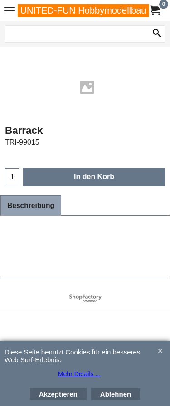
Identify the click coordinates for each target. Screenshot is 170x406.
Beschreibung (30, 205)
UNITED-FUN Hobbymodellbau (83, 10)
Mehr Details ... (79, 374)
